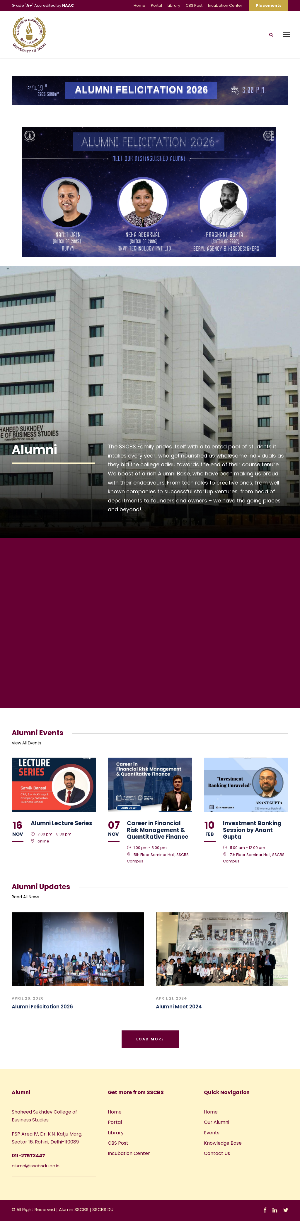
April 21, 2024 (171, 998)
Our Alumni (216, 1122)
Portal (156, 5)
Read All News (25, 897)
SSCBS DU (102, 1209)
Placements (269, 5)
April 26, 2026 (28, 998)
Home (139, 5)
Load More (150, 1039)
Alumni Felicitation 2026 (42, 1006)
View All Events (26, 743)
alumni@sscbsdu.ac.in (35, 1166)
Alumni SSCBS (74, 1209)
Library (174, 5)
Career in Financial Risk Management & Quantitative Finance (157, 830)
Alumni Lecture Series (61, 823)
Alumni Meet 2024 (179, 1006)
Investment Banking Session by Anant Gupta (252, 830)
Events (211, 1132)
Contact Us (217, 1153)
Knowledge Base (223, 1143)
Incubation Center (225, 5)
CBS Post (194, 5)
